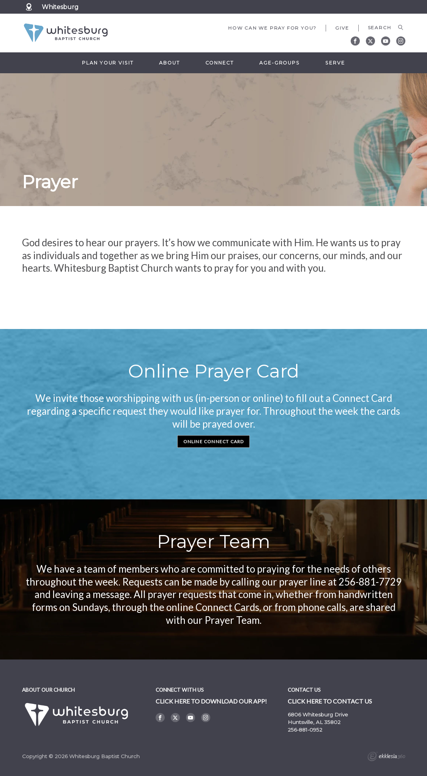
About (169, 63)
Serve (335, 63)
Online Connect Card (213, 441)
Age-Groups (279, 63)
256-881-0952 (305, 730)
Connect (219, 63)
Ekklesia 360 (386, 757)
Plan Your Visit (107, 63)
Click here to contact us (330, 701)
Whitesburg (60, 7)
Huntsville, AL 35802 (314, 722)
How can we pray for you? (272, 28)
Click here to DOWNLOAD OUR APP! (211, 701)
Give (342, 28)
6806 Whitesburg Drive (318, 714)
